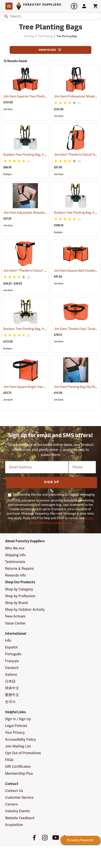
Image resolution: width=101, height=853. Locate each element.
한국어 (10, 701)
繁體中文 (12, 695)
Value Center (15, 623)
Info (8, 640)
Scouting (29, 36)
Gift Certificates (18, 766)
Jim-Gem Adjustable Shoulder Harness (36, 213)
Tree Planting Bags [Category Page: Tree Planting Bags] (50, 27)
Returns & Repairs (19, 568)
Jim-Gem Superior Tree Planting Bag (34, 96)
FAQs (9, 759)
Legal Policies (16, 725)
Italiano (11, 674)
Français (12, 661)
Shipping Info (15, 555)
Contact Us (14, 790)
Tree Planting (45, 36)
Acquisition (14, 824)
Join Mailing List (18, 746)
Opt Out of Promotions (23, 753)
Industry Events (17, 811)
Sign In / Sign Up (18, 719)
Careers (11, 804)
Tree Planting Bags (67, 36)
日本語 (10, 681)
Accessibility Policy (20, 739)
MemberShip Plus (19, 773)
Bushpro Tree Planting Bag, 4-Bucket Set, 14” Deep (44, 329)
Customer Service (19, 797)
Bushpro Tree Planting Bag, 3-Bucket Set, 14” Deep (44, 155)
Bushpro (7, 174)
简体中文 (12, 688)
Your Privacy (15, 732)
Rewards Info (15, 575)
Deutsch (12, 667)
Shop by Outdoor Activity (25, 609)
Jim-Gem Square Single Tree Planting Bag (38, 387)
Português (13, 654)
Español (11, 647)
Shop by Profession (20, 596)
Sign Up (51, 482)
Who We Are (15, 548)
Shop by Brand (16, 603)
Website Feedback (20, 818)
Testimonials (15, 562)
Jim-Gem (8, 109)
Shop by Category (19, 589)
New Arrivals (15, 616)
